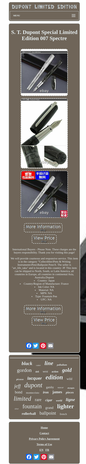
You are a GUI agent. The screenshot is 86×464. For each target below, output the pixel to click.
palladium (62, 364)
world (59, 400)
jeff (17, 386)
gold (67, 370)
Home (44, 427)
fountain (32, 406)
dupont (33, 385)
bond (18, 392)
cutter (38, 365)
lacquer (34, 378)
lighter (65, 406)
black (27, 363)
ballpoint (48, 413)
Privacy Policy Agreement (44, 438)
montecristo (32, 392)
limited (22, 398)
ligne (70, 399)
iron (46, 392)
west (45, 371)
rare (38, 399)
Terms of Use (44, 444)
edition (54, 377)
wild (69, 379)
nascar (61, 387)
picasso (20, 379)
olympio (70, 388)
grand (49, 408)
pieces (70, 392)
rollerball (29, 414)
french (63, 414)
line (49, 363)
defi (37, 371)
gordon (24, 370)
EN (41, 449)
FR (47, 449)
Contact (44, 433)
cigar (48, 400)
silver (17, 409)
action (55, 371)
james (57, 392)
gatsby (50, 387)
